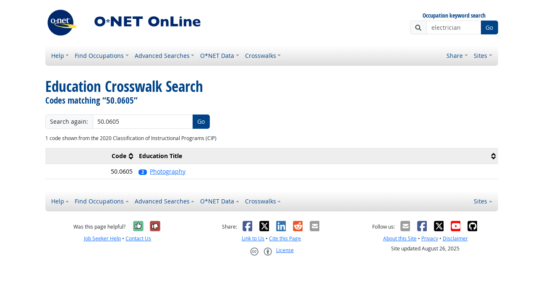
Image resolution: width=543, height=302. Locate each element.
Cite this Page (285, 238)
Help (57, 56)
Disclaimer (455, 238)
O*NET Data (217, 56)
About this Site (400, 238)
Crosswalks (260, 56)
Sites (480, 56)
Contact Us (138, 238)
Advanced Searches (162, 56)
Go (489, 27)
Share (454, 56)
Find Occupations (99, 56)
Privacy (429, 238)
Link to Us (253, 238)
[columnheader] (90, 156)
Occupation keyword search (454, 15)
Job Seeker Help (102, 238)
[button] (316, 171)
